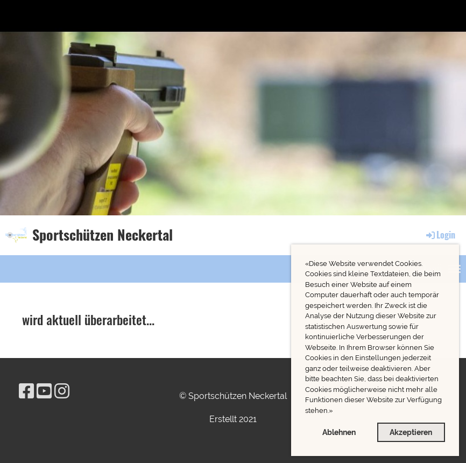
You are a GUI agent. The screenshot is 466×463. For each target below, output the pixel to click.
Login (440, 234)
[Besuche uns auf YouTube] (44, 391)
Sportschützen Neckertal (102, 234)
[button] (335, 411)
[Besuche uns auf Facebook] (26, 391)
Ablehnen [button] (339, 432)
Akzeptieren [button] (411, 432)
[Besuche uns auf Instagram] (61, 391)
